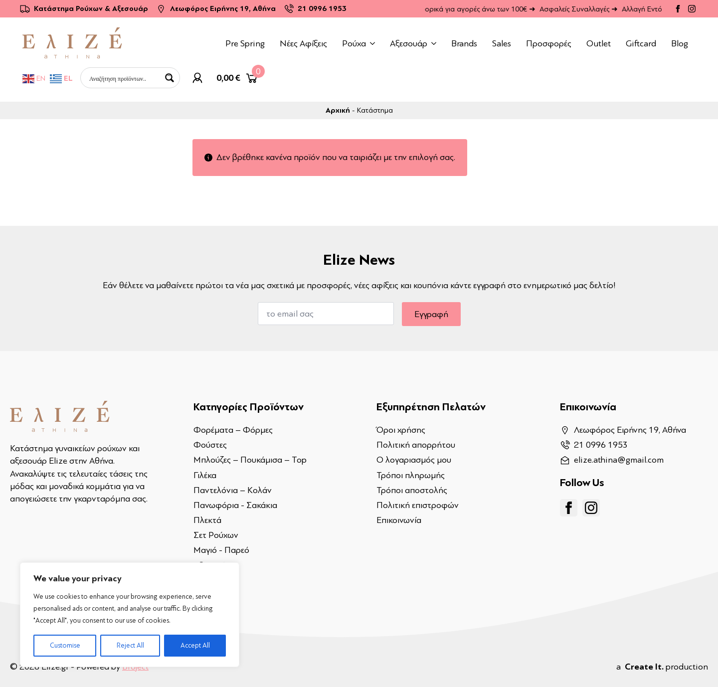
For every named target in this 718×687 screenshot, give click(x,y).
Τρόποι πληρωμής (410, 475)
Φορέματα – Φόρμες (233, 430)
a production (662, 667)
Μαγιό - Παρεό (221, 550)
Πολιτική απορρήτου (415, 445)
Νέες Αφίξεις (303, 43)
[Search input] (123, 77)
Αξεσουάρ (408, 43)
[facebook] (678, 8)
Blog (679, 43)
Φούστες (210, 445)
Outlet (598, 43)
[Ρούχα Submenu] (374, 43)
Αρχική (338, 110)
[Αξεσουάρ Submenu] (435, 43)
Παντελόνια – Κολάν (232, 490)
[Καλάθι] (238, 78)
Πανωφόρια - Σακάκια (235, 505)
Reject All (130, 645)
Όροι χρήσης (400, 430)
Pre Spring (245, 43)
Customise (65, 645)
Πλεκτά (207, 520)
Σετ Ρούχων (215, 535)
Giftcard (641, 43)
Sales (501, 43)
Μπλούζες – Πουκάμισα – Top (250, 460)
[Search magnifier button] (170, 78)
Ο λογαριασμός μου (413, 460)
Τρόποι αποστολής (411, 490)
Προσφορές (548, 43)
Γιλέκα (204, 475)
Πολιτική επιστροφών (417, 505)
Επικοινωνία (398, 520)
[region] (129, 614)
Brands (464, 43)
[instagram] (692, 8)
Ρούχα (354, 43)
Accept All (195, 645)
